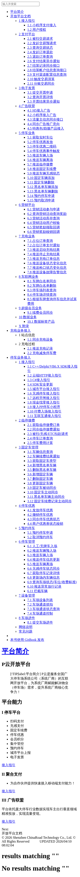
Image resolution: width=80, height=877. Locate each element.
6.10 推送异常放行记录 (44, 586)
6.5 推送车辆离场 (40, 564)
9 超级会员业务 (30, 308)
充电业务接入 (20, 330)
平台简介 (17, 11)
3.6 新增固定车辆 (40, 474)
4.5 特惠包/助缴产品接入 (45, 128)
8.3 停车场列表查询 (41, 290)
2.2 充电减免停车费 (41, 353)
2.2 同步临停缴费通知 (43, 429)
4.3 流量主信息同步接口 (45, 119)
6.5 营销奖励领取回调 (43, 227)
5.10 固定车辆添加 (41, 178)
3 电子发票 (27, 88)
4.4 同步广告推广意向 (43, 124)
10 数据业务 (28, 317)
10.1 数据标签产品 (41, 321)
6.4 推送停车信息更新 (43, 559)
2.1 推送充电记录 (40, 348)
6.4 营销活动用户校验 (43, 223)
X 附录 (24, 326)
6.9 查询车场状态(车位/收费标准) (52, 582)
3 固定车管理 (28, 447)
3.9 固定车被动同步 (41, 488)
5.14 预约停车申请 (41, 196)
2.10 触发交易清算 (41, 79)
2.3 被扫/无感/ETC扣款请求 (47, 434)
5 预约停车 (27, 528)
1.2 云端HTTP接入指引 (44, 375)
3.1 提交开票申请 (40, 92)
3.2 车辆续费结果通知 (43, 456)
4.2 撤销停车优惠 (40, 514)
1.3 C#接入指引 (38, 380)
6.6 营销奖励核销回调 (43, 232)
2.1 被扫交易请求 (40, 38)
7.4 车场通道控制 (40, 613)
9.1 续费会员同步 (40, 312)
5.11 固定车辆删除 (40, 182)
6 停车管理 (27, 541)
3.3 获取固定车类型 (41, 461)
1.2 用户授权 (36, 29)
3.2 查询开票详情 (40, 97)
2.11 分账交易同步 (40, 83)
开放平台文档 (20, 16)
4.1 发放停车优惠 (40, 510)
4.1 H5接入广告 (38, 110)
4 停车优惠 (27, 505)
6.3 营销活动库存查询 (43, 218)
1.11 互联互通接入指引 (44, 416)
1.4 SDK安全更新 (40, 384)
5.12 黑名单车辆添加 (42, 187)
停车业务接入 (20, 357)
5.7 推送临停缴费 (40, 164)
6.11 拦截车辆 (37, 591)
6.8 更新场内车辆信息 (43, 577)
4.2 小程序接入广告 (41, 115)
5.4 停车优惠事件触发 (43, 151)
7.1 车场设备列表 (40, 600)
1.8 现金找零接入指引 (43, 402)
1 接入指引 (27, 20)
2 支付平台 (27, 34)
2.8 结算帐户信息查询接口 (47, 70)
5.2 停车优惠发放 (40, 142)
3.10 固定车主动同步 (42, 492)
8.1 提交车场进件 (40, 622)
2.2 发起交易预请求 (41, 43)
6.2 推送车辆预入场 (41, 550)
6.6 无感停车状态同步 (43, 568)
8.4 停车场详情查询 (41, 294)
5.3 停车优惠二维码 (41, 146)
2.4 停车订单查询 (40, 438)
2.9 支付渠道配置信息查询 (47, 74)
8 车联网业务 (28, 276)
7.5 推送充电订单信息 (43, 258)
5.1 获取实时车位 (40, 137)
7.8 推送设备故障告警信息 (47, 272)
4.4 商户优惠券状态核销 (45, 523)
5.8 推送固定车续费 (41, 169)
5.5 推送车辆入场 (40, 155)
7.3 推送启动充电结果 (43, 249)
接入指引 (8, 765)
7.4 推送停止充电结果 (43, 254)
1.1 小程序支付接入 (41, 25)
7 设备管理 (27, 595)
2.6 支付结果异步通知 (43, 61)
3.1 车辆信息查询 (40, 452)
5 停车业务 (27, 133)
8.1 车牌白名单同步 (41, 281)
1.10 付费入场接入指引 (44, 411)
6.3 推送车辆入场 (40, 555)
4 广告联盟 (27, 106)
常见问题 (25, 631)
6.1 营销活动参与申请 (43, 209)
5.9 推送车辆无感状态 (43, 173)
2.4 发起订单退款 (40, 52)
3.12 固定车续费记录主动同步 (49, 501)
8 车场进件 (27, 618)
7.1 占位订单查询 (40, 241)
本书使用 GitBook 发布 (27, 640)
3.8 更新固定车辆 (40, 483)
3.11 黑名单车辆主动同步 (46, 496)
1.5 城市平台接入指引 (43, 389)
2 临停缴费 (27, 420)
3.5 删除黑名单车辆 (41, 470)
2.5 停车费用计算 (40, 443)
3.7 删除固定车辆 (40, 479)
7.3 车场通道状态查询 (43, 609)
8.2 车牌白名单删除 (41, 285)
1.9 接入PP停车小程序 (43, 407)
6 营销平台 (27, 205)
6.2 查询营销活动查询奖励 (47, 214)
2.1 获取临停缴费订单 (43, 425)
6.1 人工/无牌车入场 (42, 546)
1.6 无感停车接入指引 (43, 393)
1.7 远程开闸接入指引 (43, 398)
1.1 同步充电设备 (40, 339)
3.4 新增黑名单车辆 (41, 465)
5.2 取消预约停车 (40, 537)
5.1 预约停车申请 (40, 532)
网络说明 (25, 627)
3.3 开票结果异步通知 (43, 101)
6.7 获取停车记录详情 (43, 573)
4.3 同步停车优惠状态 (43, 519)
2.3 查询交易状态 (40, 47)
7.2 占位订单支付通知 (43, 245)
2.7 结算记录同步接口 (43, 65)
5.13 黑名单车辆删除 (42, 191)
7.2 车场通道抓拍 (40, 604)
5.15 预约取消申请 (41, 200)
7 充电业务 (27, 236)
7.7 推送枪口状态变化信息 (47, 267)
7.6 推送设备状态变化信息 (47, 263)
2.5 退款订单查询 (40, 56)
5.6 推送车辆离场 (40, 160)
